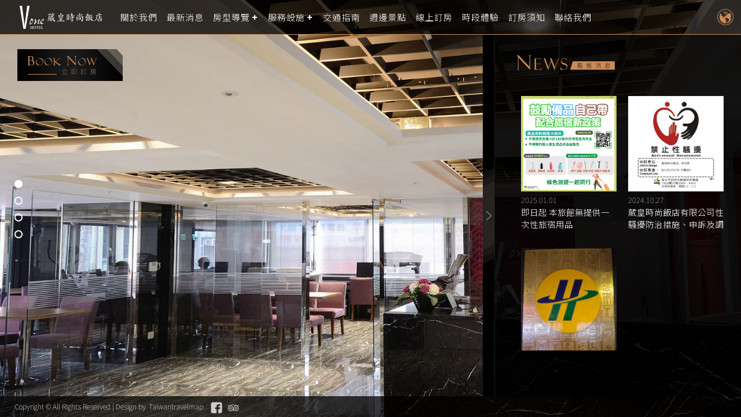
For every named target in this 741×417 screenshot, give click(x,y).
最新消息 (185, 17)
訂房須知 (526, 17)
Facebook (216, 408)
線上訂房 (434, 17)
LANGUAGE (725, 17)
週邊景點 (387, 17)
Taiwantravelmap (176, 406)
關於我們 (138, 17)
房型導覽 (231, 17)
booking (70, 65)
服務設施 (286, 17)
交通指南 (341, 17)
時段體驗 (480, 17)
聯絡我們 (573, 17)
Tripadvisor (233, 408)
